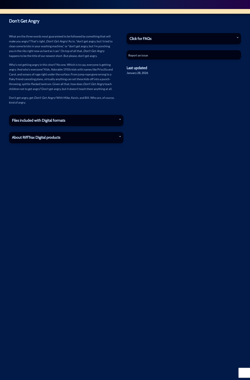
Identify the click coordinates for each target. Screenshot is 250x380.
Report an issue (139, 55)
